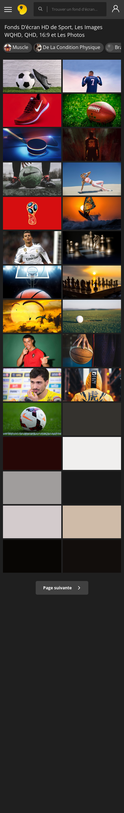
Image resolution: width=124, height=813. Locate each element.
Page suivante (62, 588)
